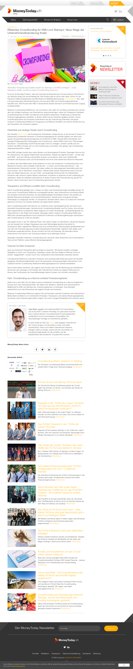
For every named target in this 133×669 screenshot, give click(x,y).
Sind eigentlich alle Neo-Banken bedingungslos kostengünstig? (108, 89)
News (13, 19)
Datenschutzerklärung (71, 653)
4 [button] (110, 55)
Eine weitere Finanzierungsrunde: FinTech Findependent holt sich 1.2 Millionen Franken (59, 468)
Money (74, 3)
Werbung (97, 653)
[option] (107, 40)
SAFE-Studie (23, 134)
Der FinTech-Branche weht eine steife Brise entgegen (60, 532)
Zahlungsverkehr (30, 19)
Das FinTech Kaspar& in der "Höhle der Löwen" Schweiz (58, 425)
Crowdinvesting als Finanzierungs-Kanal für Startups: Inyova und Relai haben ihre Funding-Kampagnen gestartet (60, 597)
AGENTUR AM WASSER (73, 657)
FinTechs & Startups (78, 36)
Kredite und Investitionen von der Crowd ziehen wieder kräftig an (59, 553)
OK (124, 665)
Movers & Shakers (52, 19)
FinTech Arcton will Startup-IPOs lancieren (60, 382)
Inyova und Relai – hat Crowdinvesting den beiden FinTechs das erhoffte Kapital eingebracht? (60, 575)
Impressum (55, 653)
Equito (51, 323)
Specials (94, 3)
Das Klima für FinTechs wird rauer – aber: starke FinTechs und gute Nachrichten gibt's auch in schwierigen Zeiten (61, 512)
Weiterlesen (77, 367)
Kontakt (35, 653)
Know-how (72, 19)
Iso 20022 (114, 3)
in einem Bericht (70, 99)
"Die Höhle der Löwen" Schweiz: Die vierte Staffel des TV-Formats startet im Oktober (60, 446)
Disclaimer (87, 653)
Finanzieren (65, 36)
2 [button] (105, 55)
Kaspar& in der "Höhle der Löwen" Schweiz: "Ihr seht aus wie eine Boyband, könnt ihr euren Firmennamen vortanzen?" (61, 405)
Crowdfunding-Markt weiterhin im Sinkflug (60, 361)
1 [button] (103, 55)
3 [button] (108, 55)
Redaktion (45, 653)
